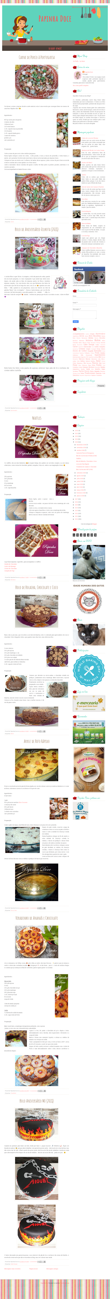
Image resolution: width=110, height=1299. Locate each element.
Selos (92, 369)
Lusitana (95, 357)
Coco (93, 347)
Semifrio (97, 369)
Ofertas (103, 361)
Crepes (88, 349)
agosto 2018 (80, 476)
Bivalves (75, 340)
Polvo (93, 365)
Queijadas (75, 367)
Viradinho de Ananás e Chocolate (37, 918)
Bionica (96, 338)
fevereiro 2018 (81, 493)
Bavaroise (84, 338)
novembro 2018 (81, 447)
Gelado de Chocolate (10, 564)
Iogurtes (83, 357)
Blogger (94, 524)
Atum (86, 336)
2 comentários (33, 577)
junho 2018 (80, 481)
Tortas (82, 373)
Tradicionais (90, 373)
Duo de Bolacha (86, 211)
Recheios (91, 367)
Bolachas (81, 340)
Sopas (103, 369)
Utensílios (76, 375)
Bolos (12, 733)
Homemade (89, 355)
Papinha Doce (54, 19)
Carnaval (102, 344)
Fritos (92, 353)
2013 (76, 510)
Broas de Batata (86, 223)
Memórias (94, 359)
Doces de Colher (80, 351)
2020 (76, 436)
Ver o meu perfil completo (80, 85)
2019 (76, 439)
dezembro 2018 (81, 445)
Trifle (103, 373)
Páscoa (95, 363)
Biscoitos (102, 338)
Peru (80, 365)
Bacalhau (97, 336)
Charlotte (80, 347)
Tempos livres (76, 373)
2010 (76, 519)
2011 (76, 516)
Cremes (82, 349)
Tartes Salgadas (95, 371)
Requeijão (97, 367)
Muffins (93, 361)
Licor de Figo (86, 236)
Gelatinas (75, 355)
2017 (76, 499)
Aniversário (14, 410)
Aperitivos (76, 336)
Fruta (97, 353)
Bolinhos (13, 579)
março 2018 (80, 490)
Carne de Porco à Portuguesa (37, 57)
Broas (74, 344)
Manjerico (75, 359)
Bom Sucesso (23, 802)
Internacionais (77, 357)
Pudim (99, 365)
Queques (85, 367)
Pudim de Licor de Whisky (90, 138)
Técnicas (102, 371)
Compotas (102, 347)
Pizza (89, 365)
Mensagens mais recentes (12, 1269)
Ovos (74, 363)
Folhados (87, 353)
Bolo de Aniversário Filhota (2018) (36, 229)
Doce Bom (85, 199)
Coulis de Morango (10, 566)
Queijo (80, 367)
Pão (85, 363)
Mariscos (82, 359)
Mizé (78, 361)
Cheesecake (87, 347)
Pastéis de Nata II (87, 162)
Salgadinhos (76, 369)
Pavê (103, 363)
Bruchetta (79, 344)
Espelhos (82, 353)
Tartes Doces (84, 371)
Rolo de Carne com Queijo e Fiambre (93, 187)
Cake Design (14, 1264)
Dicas (98, 349)
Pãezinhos (80, 363)
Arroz (12, 910)
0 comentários (33, 219)
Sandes (83, 369)
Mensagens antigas (52, 1269)
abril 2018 (80, 487)
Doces (103, 349)
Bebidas (91, 338)
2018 (76, 442)
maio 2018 (80, 484)
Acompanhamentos (79, 334)
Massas (88, 359)
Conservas (75, 349)
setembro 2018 (81, 473)
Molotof (88, 361)
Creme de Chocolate (10, 568)
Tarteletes (75, 371)
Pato (15, 910)
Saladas (102, 367)
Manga (103, 357)
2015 (76, 505)
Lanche (91, 357)
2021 (76, 433)
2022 (76, 430)
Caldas (97, 344)
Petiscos (84, 365)
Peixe (75, 365)
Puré (104, 365)
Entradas (97, 351)
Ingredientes (100, 355)
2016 (76, 502)
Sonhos (84, 175)
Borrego (98, 342)
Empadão (90, 351)
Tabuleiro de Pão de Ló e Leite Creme (93, 150)
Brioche (103, 342)
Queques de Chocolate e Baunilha (92, 248)
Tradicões (99, 373)
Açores (87, 334)
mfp (99, 359)
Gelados (102, 353)
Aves (91, 336)
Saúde (88, 369)
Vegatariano (87, 375)
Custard (93, 349)
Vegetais (93, 375)
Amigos (92, 334)
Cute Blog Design (64, 1283)
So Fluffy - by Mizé (55, 48)
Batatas (78, 338)
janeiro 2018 (80, 496)
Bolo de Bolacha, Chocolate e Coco (36, 587)
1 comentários (33, 408)
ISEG (87, 357)
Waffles (36, 418)
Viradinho (13, 1093)
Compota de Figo (9, 571)
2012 (76, 513)
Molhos (82, 361)
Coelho (96, 347)
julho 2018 (80, 478)
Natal (98, 361)
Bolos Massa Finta (84, 342)
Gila (82, 355)
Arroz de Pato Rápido (37, 741)
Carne (12, 221)
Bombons (93, 342)
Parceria (89, 363)
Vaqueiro (81, 375)
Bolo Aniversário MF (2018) (37, 1101)
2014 (76, 508)
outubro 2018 (80, 450)
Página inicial (33, 1269)
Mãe (99, 357)
